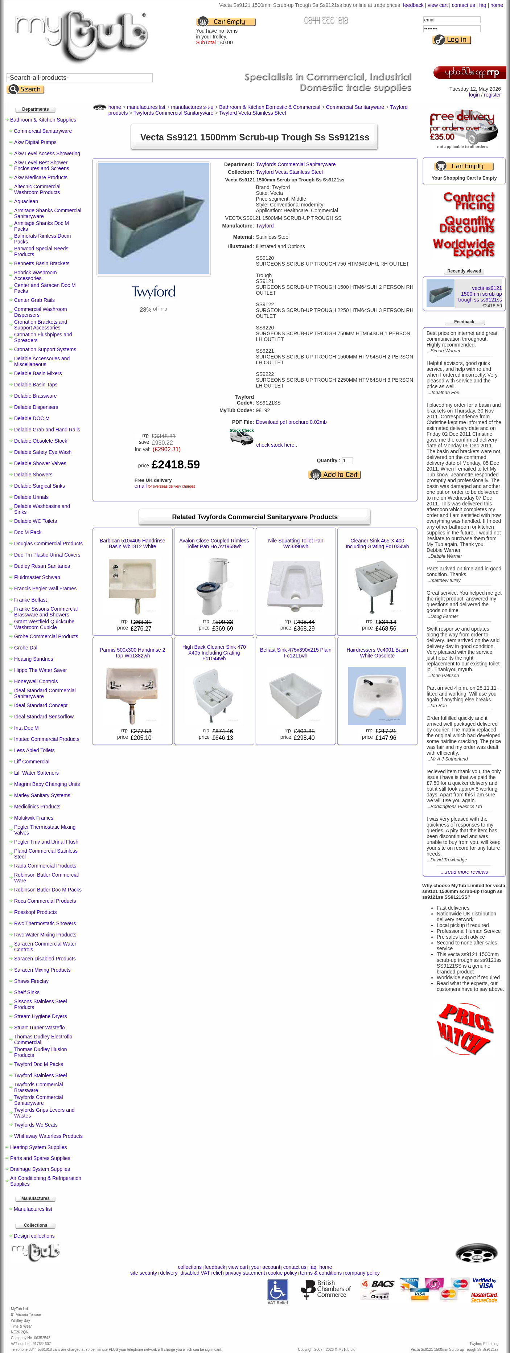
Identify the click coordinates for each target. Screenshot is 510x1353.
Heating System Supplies (38, 1147)
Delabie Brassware (35, 396)
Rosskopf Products (35, 912)
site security (143, 1273)
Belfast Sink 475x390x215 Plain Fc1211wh (296, 653)
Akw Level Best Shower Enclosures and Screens (41, 165)
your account (265, 1267)
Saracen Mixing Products (42, 970)
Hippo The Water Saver (40, 670)
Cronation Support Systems (45, 349)
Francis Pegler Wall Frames (45, 588)
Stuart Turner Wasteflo (39, 1027)
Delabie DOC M (32, 418)
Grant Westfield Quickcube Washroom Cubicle (44, 624)
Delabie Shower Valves (40, 463)
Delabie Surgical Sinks (39, 486)
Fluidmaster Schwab (37, 577)
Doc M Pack (27, 532)
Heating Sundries (33, 659)
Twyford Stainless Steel (40, 1075)
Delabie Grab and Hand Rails (47, 429)
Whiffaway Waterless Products (48, 1136)
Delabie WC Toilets (35, 521)
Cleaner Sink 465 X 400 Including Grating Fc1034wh (377, 543)
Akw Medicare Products (40, 177)
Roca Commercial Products (45, 901)
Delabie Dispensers (36, 407)
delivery (168, 1273)
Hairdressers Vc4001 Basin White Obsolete (377, 653)
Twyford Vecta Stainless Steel (289, 172)
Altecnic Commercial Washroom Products (37, 189)
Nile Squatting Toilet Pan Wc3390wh (295, 543)
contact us (463, 5)
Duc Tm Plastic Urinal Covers (47, 555)
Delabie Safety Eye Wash (42, 452)
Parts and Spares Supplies (40, 1158)
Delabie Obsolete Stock (40, 441)
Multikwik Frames (33, 818)
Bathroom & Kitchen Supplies (43, 120)
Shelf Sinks (27, 992)
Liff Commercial (31, 761)
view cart (438, 5)
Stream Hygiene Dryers (40, 1016)
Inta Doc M (26, 728)
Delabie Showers (33, 474)
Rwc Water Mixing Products (45, 935)
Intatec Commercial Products (46, 739)
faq (482, 5)
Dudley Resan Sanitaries (42, 566)
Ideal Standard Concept (40, 705)
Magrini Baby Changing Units (47, 784)
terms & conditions (321, 1273)
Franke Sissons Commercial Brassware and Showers (46, 612)
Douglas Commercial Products (48, 543)
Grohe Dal (25, 648)
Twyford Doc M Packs (38, 1064)
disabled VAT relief (201, 1273)
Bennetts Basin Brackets (42, 263)
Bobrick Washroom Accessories (35, 275)
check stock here (275, 445)
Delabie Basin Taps (36, 385)
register (492, 95)
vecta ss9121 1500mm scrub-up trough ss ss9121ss (480, 294)
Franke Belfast (30, 600)
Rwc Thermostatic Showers (45, 923)
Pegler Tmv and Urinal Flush (46, 842)
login (474, 95)
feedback (413, 5)
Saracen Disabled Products (45, 959)
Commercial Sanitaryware (43, 131)
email (141, 486)
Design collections (34, 1236)
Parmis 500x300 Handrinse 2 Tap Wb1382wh (132, 653)
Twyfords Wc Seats (36, 1125)
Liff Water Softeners (36, 773)
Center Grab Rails (34, 300)
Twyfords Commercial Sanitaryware (38, 1100)
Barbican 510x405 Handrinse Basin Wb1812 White (132, 543)
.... (464, 872)
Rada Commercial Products (45, 866)
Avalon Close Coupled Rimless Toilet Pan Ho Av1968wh (214, 543)
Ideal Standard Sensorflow (44, 716)
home (496, 5)
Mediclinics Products (37, 806)
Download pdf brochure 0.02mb (291, 422)
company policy (362, 1273)
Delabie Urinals (31, 497)
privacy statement (245, 1273)
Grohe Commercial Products (46, 636)
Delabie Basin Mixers (38, 373)
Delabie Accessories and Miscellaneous (42, 361)
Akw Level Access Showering (47, 153)
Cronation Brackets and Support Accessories (40, 325)
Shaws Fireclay (31, 981)
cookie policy (282, 1273)
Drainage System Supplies (40, 1169)
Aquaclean (26, 201)
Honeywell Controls (36, 681)
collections (190, 1267)
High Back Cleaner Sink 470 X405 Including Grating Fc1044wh (214, 652)
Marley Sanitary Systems (42, 795)
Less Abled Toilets (34, 750)
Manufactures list (33, 1209)
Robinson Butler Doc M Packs (48, 890)
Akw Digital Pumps (35, 142)
